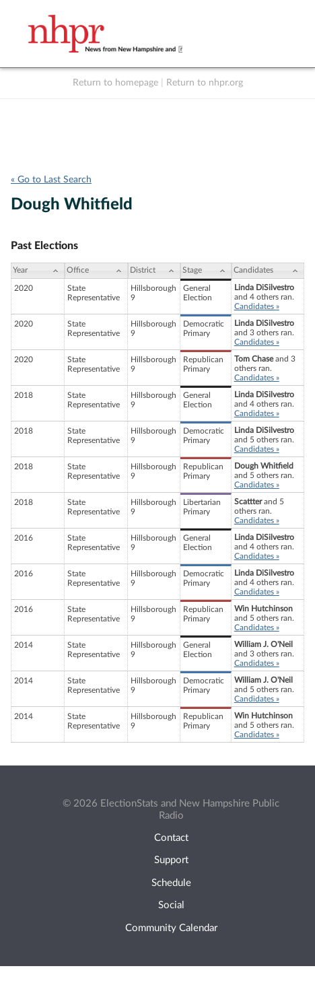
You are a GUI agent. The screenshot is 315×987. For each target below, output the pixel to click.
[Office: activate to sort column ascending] (96, 271)
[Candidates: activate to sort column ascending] (268, 271)
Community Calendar (171, 928)
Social (171, 905)
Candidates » (256, 306)
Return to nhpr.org (204, 83)
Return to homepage (115, 83)
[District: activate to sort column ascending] (154, 271)
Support (171, 860)
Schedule (171, 883)
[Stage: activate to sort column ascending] (206, 271)
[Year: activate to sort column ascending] (38, 271)
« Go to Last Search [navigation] (51, 179)
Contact (171, 838)
